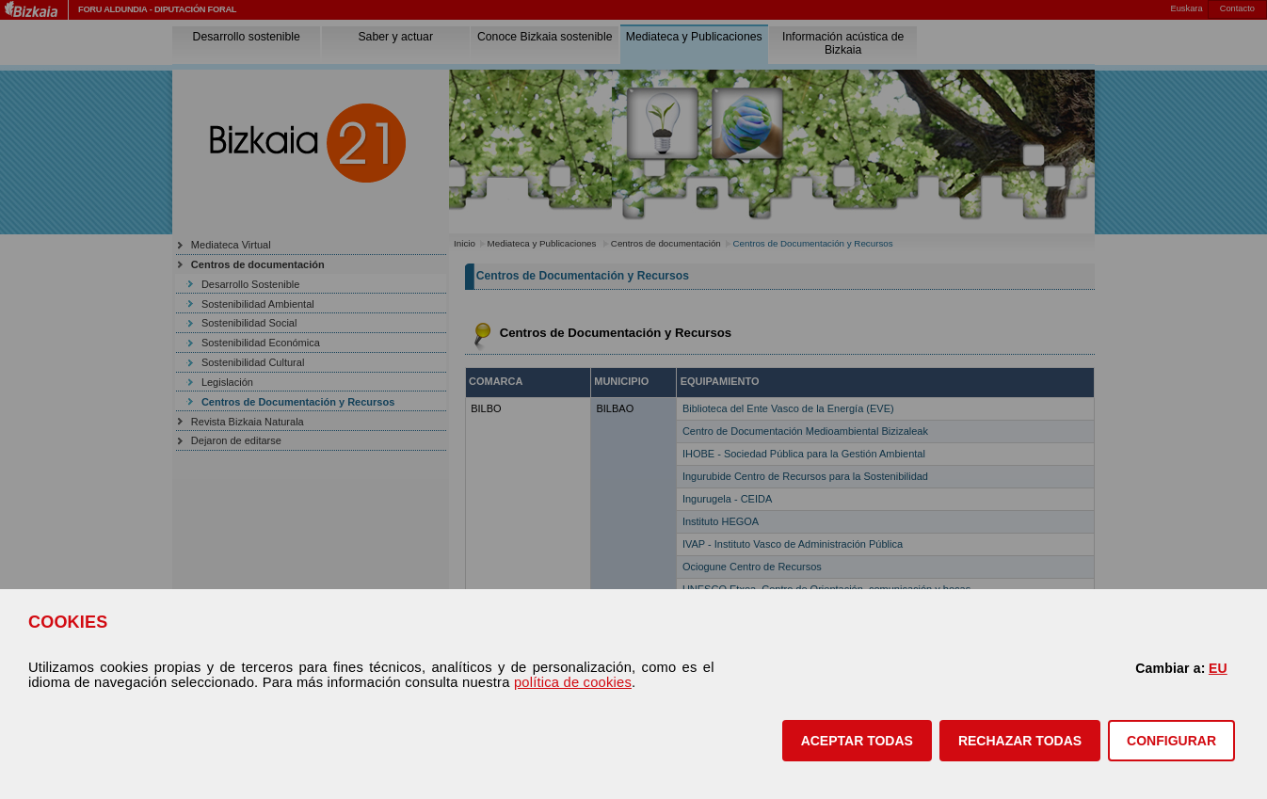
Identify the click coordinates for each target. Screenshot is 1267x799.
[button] (857, 740)
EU (1218, 668)
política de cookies (573, 682)
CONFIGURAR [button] (1171, 740)
